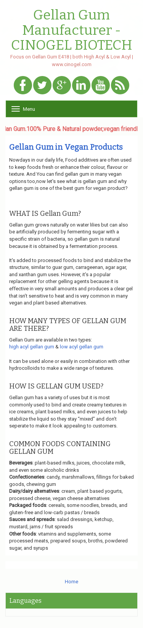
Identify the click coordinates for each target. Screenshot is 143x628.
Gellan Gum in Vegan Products (66, 147)
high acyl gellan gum (31, 347)
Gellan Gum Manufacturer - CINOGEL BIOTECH (71, 30)
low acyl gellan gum (81, 347)
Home (71, 581)
